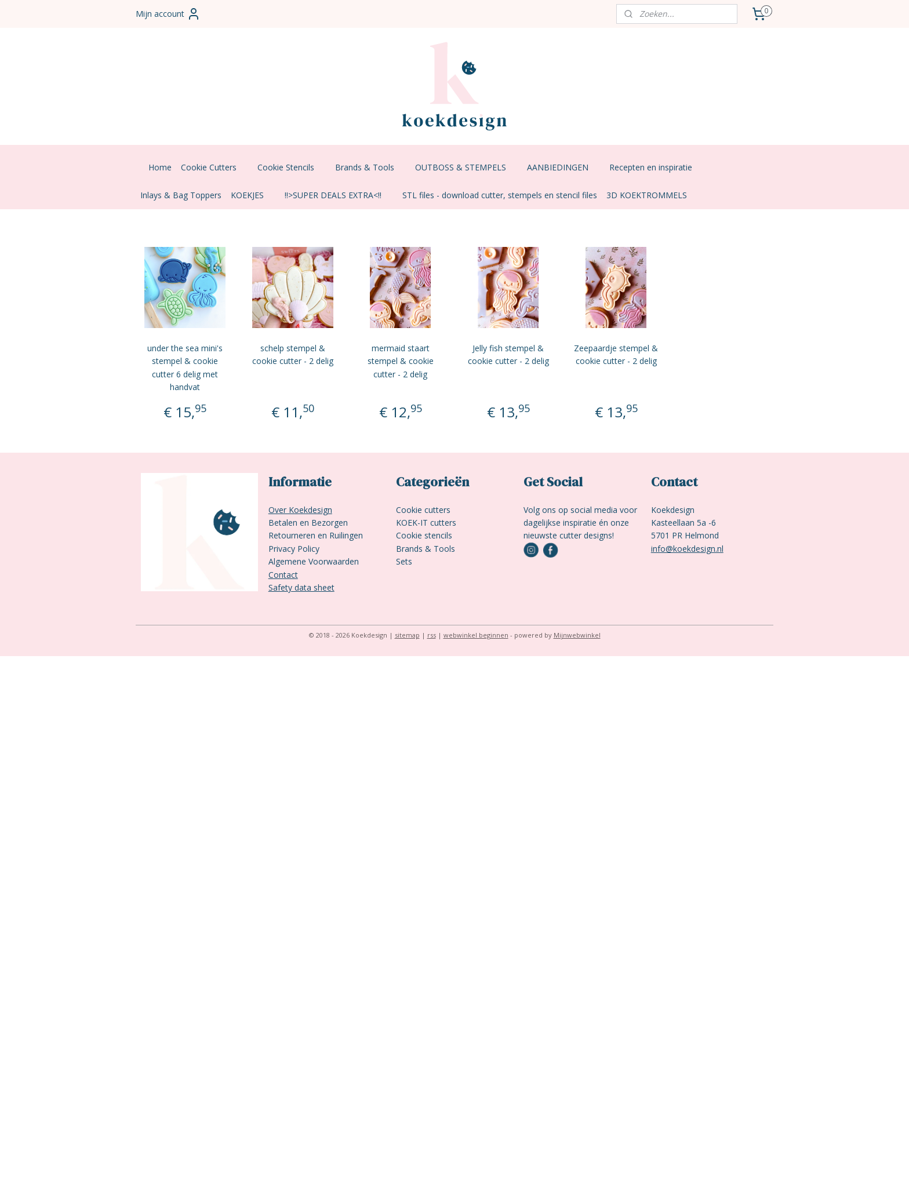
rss (431, 635)
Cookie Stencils (291, 167)
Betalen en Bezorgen (308, 522)
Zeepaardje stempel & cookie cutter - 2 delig (617, 354)
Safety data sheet (301, 587)
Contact (283, 574)
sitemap (407, 635)
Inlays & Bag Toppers (180, 195)
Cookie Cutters (214, 167)
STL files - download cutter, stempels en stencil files (499, 195)
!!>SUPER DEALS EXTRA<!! (339, 195)
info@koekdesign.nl (687, 548)
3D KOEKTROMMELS (646, 195)
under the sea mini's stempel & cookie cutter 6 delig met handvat (185, 367)
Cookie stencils (424, 535)
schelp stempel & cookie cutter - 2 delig (292, 354)
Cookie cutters (423, 509)
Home (160, 167)
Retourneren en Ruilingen (315, 535)
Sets (404, 561)
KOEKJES (253, 195)
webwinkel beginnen (475, 635)
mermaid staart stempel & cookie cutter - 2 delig (401, 361)
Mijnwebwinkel (577, 635)
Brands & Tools (370, 167)
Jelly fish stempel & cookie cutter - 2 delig (508, 354)
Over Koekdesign (300, 509)
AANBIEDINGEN (563, 167)
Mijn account (168, 14)
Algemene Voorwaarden (313, 561)
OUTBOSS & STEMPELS (466, 167)
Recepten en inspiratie (656, 167)
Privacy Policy (293, 548)
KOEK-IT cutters (426, 522)
